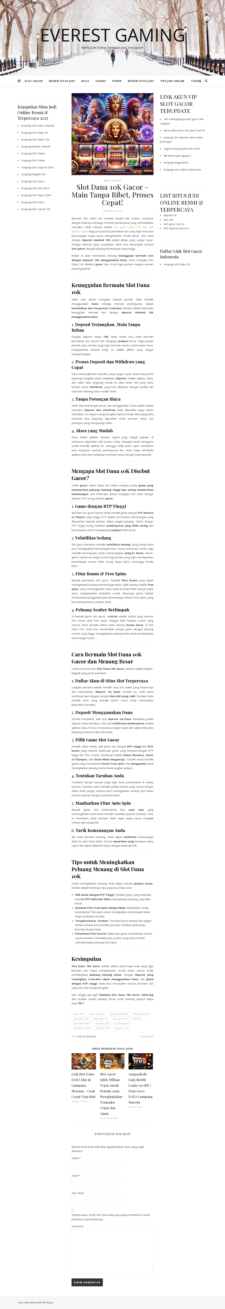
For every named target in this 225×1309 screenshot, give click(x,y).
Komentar (78, 1226)
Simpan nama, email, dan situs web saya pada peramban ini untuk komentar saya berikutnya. (111, 1217)
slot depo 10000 (82, 1028)
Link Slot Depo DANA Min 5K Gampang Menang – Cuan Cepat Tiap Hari (84, 1085)
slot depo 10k (102, 1028)
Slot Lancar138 (41, 209)
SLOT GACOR (34, 81)
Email (76, 1175)
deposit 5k (170, 215)
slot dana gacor (122, 1023)
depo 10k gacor (97, 1013)
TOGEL (195, 81)
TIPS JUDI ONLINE (172, 81)
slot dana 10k (102, 1023)
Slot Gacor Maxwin (43, 125)
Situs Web (78, 1193)
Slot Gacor (38, 181)
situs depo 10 (100, 1018)
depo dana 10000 (119, 1013)
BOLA (85, 81)
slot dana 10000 (82, 1023)
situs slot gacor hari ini (191, 130)
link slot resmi (191, 148)
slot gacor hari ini (174, 224)
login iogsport (183, 155)
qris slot (168, 219)
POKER (116, 81)
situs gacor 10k (119, 1018)
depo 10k (78, 1013)
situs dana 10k (81, 1018)
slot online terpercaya (188, 169)
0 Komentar (146, 1036)
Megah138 (38, 174)
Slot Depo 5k (40, 132)
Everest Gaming (112, 34)
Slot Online (38, 153)
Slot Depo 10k (40, 139)
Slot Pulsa (38, 202)
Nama (76, 1158)
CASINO (100, 81)
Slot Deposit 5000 (43, 167)
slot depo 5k (182, 264)
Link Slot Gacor (41, 188)
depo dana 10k (140, 1013)
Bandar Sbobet (41, 146)
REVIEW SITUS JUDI (62, 81)
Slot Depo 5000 (41, 195)
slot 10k (137, 1018)
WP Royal (48, 1302)
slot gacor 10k (122, 1028)
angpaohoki (181, 162)
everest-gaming (87, 1036)
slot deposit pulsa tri (176, 228)
